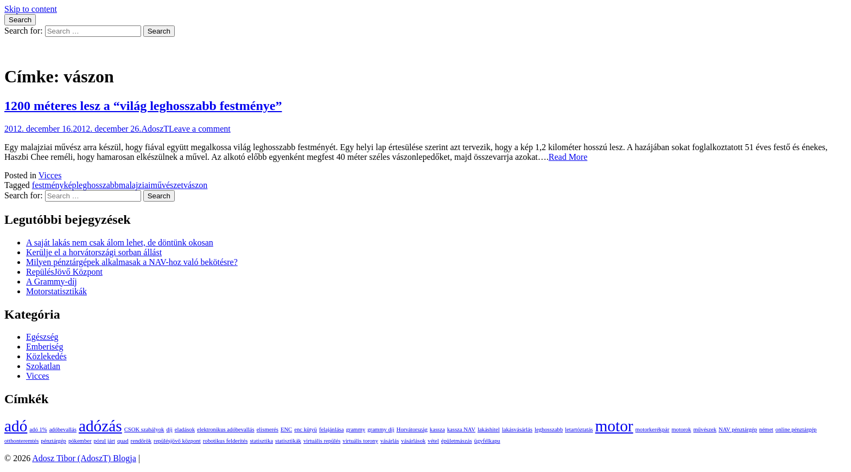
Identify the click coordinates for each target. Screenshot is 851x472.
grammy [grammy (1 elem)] (356, 429)
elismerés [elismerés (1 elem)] (267, 429)
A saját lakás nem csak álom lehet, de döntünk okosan (119, 242)
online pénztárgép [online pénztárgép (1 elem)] (796, 429)
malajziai (135, 185)
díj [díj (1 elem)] (169, 429)
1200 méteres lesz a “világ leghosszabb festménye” (143, 106)
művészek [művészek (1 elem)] (704, 429)
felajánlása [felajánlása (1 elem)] (331, 429)
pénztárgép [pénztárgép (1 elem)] (53, 441)
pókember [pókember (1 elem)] (80, 441)
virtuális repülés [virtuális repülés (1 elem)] (321, 441)
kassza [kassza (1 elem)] (437, 429)
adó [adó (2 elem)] (15, 426)
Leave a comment (200, 128)
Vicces (50, 175)
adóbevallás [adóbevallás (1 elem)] (63, 429)
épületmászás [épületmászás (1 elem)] (456, 441)
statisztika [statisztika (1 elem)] (261, 441)
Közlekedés (46, 356)
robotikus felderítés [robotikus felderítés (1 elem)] (225, 441)
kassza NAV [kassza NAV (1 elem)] (461, 429)
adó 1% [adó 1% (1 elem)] (38, 429)
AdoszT (155, 128)
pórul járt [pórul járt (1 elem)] (104, 441)
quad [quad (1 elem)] (123, 441)
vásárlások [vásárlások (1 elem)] (413, 441)
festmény (48, 185)
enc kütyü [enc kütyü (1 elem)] (305, 429)
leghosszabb (98, 185)
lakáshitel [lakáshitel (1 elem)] (489, 429)
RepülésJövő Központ (64, 271)
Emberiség (44, 346)
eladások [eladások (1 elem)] (185, 429)
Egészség (42, 336)
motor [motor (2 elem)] (614, 426)
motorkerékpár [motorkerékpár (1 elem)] (653, 429)
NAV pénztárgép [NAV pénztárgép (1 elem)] (738, 429)
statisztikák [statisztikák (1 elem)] (288, 441)
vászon (195, 185)
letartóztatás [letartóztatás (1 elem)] (579, 429)
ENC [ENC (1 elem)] (286, 429)
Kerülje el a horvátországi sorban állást (94, 252)
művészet (166, 185)
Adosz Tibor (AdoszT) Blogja (56, 50)
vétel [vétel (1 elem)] (433, 441)
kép (70, 185)
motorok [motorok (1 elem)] (681, 429)
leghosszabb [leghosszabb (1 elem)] (549, 429)
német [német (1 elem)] (766, 429)
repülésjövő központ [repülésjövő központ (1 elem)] (177, 441)
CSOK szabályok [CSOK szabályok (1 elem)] (144, 429)
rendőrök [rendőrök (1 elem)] (141, 441)
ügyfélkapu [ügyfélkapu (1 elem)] (487, 441)
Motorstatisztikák (56, 291)
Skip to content (30, 9)
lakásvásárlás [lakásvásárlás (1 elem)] (517, 429)
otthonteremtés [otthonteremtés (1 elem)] (21, 441)
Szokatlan (43, 366)
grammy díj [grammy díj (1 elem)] (380, 429)
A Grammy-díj (51, 281)
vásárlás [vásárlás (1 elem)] (389, 441)
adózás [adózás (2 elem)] (100, 426)
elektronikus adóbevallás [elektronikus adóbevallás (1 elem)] (226, 429)
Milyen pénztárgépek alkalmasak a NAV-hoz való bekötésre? (132, 262)
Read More (568, 156)
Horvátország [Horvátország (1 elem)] (411, 429)
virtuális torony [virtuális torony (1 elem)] (360, 441)
